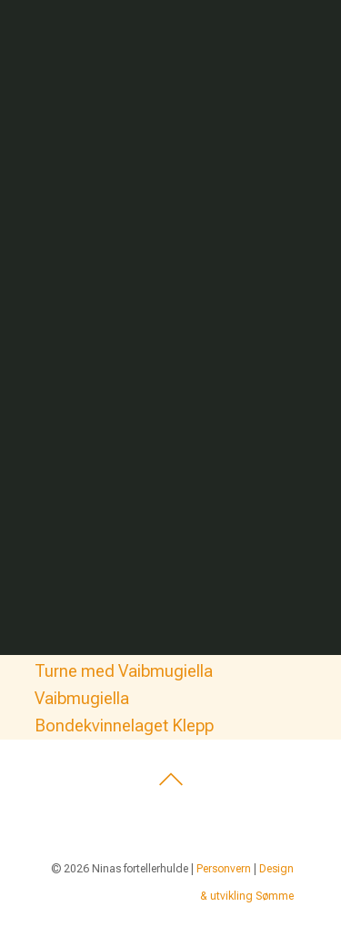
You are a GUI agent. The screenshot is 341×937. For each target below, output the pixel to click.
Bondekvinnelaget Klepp (124, 726)
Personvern (223, 868)
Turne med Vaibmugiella (124, 671)
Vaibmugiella (82, 699)
